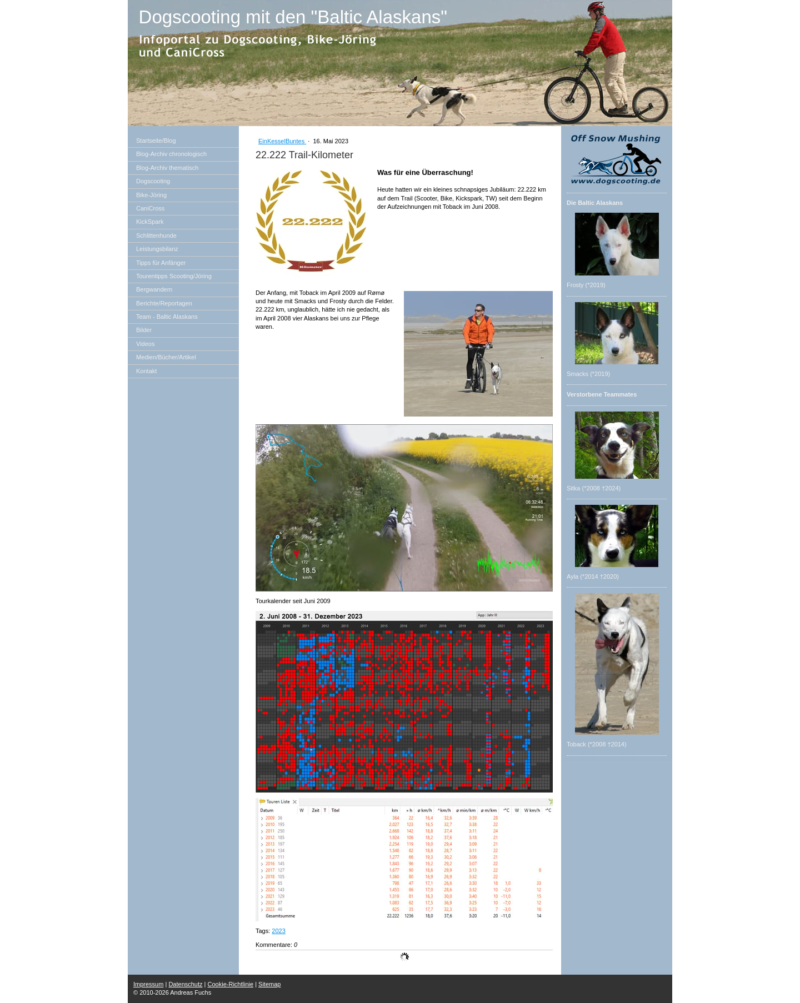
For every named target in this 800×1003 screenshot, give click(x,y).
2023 (278, 930)
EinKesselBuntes (282, 141)
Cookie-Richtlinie (231, 984)
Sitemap (269, 984)
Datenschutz (185, 984)
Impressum (148, 984)
